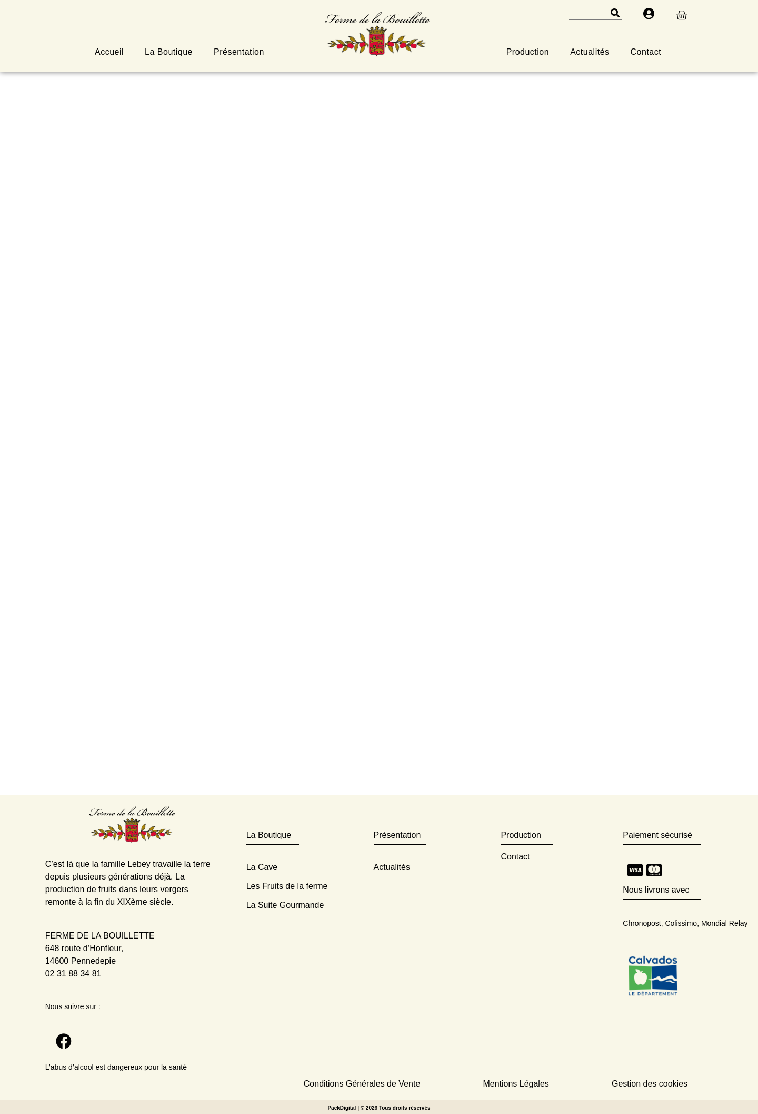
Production (528, 51)
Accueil (109, 51)
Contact (646, 51)
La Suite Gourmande (285, 905)
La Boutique (169, 51)
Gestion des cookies (649, 1083)
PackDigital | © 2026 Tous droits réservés (378, 1108)
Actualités (589, 51)
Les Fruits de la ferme (287, 886)
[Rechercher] (615, 12)
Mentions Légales (515, 1083)
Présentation (239, 51)
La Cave (262, 867)
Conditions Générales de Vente (362, 1083)
